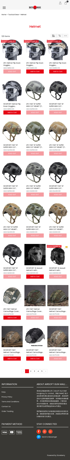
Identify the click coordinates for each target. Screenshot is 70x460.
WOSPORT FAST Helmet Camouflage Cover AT (11, 351)
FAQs (4, 392)
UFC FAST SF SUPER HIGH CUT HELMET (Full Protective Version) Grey (34, 105)
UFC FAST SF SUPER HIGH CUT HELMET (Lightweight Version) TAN (57, 228)
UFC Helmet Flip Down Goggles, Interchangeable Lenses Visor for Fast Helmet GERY (11, 64)
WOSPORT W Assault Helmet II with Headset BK (57, 269)
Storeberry (61, 455)
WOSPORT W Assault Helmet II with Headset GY (34, 269)
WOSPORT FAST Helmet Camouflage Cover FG (57, 310)
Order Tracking (7, 411)
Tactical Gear (13, 14)
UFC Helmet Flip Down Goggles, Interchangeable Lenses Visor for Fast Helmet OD (34, 64)
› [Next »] (45, 371)
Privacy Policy (7, 397)
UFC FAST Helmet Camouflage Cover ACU (11, 310)
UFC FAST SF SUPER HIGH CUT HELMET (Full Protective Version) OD (34, 146)
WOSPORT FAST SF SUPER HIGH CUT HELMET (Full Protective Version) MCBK (56, 105)
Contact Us (6, 406)
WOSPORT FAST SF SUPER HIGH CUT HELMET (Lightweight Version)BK (11, 269)
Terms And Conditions (10, 401)
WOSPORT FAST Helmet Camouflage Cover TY (34, 351)
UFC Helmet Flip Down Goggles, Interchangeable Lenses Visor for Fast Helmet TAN (57, 64)
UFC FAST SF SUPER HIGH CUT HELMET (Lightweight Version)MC (10, 228)
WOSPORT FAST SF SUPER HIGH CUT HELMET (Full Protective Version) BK (12, 187)
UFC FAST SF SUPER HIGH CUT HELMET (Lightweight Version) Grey (34, 187)
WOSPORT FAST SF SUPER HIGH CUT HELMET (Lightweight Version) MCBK (57, 187)
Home (4, 14)
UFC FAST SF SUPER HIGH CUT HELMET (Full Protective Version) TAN (57, 146)
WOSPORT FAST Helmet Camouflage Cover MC (57, 351)
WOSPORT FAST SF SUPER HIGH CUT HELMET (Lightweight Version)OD (34, 228)
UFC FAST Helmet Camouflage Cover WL (34, 310)
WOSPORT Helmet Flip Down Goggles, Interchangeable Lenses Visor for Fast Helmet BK (12, 105)
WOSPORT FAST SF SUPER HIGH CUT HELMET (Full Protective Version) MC (11, 146)
